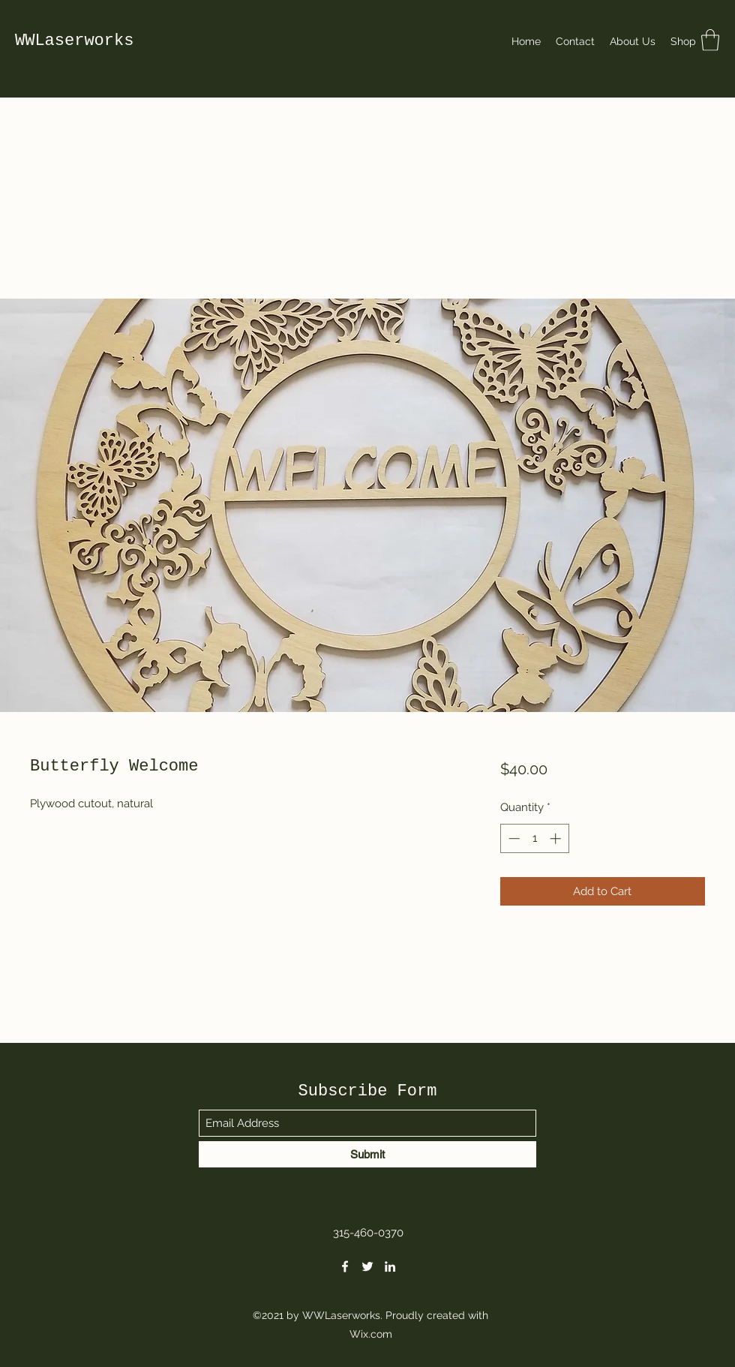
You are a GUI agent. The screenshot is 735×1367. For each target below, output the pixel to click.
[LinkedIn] (390, 1266)
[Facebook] (345, 1266)
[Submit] (367, 1154)
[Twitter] (367, 1266)
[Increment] (557, 838)
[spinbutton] (534, 838)
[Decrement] (512, 838)
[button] (710, 40)
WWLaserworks (74, 41)
